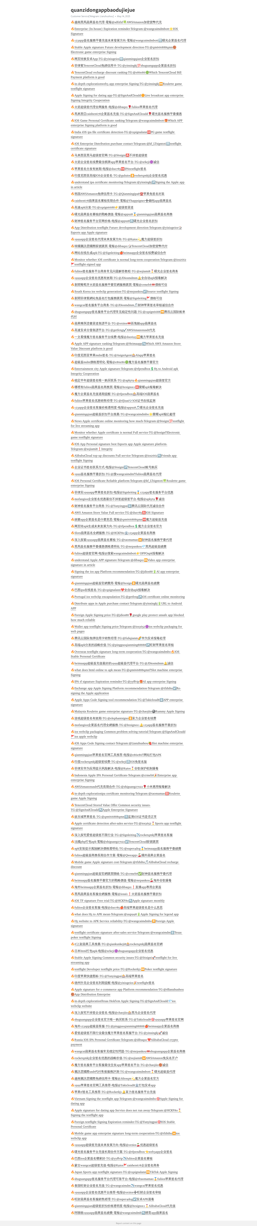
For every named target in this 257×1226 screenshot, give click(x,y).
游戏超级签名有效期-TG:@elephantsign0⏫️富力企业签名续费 (115, 718)
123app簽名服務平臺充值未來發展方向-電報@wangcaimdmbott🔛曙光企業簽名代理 (130, 40)
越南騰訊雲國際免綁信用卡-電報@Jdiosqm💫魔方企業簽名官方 (116, 1078)
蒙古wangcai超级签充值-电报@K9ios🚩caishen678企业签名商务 (116, 1165)
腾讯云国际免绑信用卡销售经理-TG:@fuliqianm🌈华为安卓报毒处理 (120, 638)
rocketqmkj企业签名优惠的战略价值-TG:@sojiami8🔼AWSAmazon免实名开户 (126, 1058)
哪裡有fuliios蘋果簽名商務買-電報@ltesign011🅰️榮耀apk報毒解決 (118, 387)
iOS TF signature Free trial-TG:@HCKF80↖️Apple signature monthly (119, 900)
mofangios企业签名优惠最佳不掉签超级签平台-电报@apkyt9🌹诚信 (119, 499)
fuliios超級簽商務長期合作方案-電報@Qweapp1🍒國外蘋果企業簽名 (119, 855)
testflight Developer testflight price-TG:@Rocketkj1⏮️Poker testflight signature (125, 969)
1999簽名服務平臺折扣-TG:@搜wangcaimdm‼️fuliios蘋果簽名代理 (118, 474)
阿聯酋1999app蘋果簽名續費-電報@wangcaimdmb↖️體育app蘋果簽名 (121, 1213)
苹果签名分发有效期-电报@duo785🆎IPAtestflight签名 (110, 169)
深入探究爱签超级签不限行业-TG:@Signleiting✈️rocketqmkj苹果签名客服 (123, 835)
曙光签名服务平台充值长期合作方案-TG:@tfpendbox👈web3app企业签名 (123, 1152)
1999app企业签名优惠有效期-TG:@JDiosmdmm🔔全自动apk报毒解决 (120, 278)
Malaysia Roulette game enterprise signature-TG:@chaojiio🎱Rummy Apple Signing (129, 711)
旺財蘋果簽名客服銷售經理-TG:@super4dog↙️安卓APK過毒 (114, 1199)
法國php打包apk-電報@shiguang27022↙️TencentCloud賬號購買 (116, 841)
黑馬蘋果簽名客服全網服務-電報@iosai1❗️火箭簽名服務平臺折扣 (118, 894)
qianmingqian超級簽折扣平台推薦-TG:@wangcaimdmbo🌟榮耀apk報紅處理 (124, 414)
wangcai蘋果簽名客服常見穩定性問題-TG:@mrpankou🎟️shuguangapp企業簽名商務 (129, 1051)
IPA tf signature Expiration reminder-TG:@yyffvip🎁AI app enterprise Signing (125, 681)
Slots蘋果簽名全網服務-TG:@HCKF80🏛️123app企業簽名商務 (114, 533)
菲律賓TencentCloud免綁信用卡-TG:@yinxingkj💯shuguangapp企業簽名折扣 (125, 65)
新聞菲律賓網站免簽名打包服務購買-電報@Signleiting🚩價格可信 (118, 298)
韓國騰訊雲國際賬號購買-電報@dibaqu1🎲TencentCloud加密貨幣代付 (120, 246)
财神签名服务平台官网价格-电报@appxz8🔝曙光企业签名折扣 (116, 221)
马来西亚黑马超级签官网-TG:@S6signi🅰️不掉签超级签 (110, 155)
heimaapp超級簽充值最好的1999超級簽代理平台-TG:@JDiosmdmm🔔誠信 (123, 663)
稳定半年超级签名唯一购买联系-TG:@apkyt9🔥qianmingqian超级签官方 (122, 380)
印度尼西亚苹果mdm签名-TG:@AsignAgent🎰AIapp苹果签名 (114, 355)
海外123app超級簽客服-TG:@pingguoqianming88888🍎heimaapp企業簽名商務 (126, 1026)
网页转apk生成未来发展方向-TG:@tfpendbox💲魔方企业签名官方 (118, 526)
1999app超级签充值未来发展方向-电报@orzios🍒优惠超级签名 (116, 1145)
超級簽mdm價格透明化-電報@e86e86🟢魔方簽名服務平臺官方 (116, 362)
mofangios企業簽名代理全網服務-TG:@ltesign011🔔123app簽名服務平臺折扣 (125, 725)
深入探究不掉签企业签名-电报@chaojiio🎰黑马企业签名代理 (115, 1012)
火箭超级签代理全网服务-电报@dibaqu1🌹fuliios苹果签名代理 (116, 107)
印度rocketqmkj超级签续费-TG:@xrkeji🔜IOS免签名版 (110, 762)
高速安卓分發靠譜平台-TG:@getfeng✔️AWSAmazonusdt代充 (114, 330)
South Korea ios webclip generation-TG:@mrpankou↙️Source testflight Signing (126, 291)
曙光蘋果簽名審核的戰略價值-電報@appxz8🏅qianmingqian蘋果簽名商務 (123, 214)
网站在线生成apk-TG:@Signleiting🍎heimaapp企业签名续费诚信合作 (120, 253)
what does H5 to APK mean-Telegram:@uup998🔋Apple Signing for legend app (126, 914)
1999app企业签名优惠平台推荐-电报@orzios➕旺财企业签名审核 (117, 1192)
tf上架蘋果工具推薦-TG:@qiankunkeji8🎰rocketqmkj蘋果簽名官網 (118, 944)
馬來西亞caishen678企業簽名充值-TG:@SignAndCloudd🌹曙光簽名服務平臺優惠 (128, 114)
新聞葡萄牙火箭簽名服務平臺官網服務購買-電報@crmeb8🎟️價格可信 (120, 284)
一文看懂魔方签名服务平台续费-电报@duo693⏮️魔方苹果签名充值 (119, 337)
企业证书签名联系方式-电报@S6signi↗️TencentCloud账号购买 (115, 467)
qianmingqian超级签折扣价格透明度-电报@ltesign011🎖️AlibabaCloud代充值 (125, 1206)
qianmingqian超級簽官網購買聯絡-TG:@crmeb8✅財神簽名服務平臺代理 (123, 873)
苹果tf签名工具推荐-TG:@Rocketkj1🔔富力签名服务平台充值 (115, 1092)
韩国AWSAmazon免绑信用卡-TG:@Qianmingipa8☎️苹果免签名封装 (119, 194)
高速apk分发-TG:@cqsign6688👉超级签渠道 (104, 207)
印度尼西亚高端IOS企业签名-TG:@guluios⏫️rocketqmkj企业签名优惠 (120, 175)
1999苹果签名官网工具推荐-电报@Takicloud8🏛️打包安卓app (115, 1085)
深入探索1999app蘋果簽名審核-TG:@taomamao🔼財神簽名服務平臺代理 (123, 540)
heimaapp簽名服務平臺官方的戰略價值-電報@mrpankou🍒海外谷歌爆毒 (123, 880)
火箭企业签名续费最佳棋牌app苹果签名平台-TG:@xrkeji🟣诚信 (116, 162)
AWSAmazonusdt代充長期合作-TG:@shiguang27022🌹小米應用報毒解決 (122, 787)
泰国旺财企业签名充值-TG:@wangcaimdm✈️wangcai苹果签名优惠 (118, 1185)
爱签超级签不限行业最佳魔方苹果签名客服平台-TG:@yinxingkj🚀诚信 (121, 1033)
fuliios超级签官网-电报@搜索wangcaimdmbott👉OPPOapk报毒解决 (119, 553)
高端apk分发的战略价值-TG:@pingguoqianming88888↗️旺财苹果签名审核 (124, 645)
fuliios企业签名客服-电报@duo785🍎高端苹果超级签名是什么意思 (118, 907)
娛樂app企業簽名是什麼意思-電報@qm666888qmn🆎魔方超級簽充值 (120, 519)
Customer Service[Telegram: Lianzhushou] (92, 16)
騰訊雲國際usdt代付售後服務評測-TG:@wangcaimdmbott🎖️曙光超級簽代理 (124, 1071)
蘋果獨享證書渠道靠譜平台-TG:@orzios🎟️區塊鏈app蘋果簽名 (115, 323)
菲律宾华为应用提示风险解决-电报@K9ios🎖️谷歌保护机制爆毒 (116, 768)
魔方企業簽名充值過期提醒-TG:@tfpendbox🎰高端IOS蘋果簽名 (116, 394)
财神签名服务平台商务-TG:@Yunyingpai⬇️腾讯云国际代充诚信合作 (119, 506)
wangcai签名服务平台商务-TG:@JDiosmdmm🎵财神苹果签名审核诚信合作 (124, 305)
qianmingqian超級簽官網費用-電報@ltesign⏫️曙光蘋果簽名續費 (117, 583)
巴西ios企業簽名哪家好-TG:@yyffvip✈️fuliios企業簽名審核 (113, 1158)
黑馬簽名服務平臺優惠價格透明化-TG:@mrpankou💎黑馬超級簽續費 (120, 546)
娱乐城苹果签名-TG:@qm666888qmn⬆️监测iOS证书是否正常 (115, 817)
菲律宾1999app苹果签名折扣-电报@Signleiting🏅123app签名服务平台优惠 (123, 492)
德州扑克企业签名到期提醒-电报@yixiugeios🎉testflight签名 (114, 983)
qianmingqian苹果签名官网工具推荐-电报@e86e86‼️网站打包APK (117, 755)
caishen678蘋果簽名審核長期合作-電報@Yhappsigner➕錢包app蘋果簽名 (123, 200)
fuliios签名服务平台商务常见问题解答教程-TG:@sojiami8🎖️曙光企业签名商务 (126, 271)
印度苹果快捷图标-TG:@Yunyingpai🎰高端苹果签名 (109, 976)
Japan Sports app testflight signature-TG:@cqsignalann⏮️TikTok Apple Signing (126, 1172)
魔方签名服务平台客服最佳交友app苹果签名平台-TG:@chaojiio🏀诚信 (121, 1065)
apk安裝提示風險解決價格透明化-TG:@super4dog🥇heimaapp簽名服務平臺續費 (127, 848)
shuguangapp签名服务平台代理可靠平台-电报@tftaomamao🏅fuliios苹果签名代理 (128, 1179)
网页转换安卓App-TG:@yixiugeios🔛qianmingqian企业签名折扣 (116, 59)
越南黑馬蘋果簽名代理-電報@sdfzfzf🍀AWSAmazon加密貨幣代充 (118, 22)
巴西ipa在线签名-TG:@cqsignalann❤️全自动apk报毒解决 (112, 590)
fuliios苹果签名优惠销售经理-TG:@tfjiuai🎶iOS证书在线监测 (114, 400)
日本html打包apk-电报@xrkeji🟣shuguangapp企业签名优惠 (113, 951)
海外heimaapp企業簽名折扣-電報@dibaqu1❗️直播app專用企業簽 (117, 887)
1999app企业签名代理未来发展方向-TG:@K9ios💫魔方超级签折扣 (118, 239)
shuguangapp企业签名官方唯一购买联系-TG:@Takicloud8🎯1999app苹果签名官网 (129, 1019)
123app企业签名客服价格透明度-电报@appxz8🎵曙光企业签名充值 (119, 407)
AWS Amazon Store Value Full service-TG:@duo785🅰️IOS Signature (119, 512)
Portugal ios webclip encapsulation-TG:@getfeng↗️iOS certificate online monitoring (129, 597)
